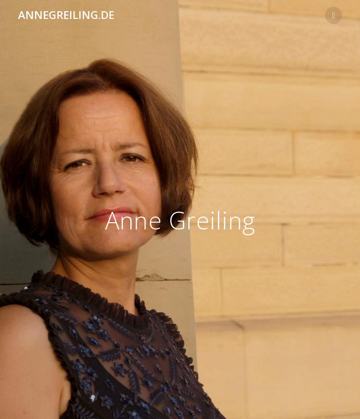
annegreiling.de (66, 15)
